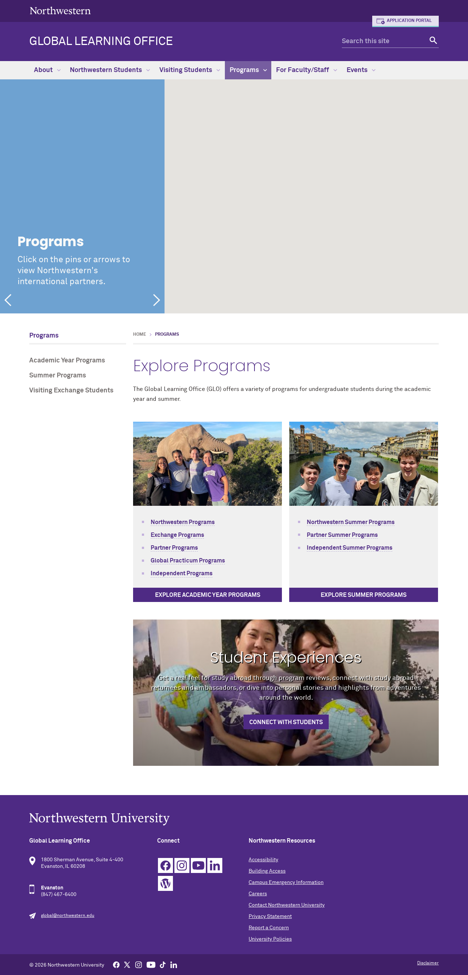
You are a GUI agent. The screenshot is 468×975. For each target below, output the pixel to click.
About (47, 70)
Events (361, 70)
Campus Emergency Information (286, 882)
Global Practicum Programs (188, 561)
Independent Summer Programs (349, 548)
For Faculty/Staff (306, 70)
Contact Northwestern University (287, 905)
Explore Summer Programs (364, 595)
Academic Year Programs (67, 360)
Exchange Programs (177, 535)
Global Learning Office (101, 42)
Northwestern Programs (183, 522)
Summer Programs (57, 375)
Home (139, 334)
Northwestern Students (110, 70)
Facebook (165, 865)
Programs (248, 70)
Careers (258, 893)
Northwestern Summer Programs (351, 522)
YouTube (198, 865)
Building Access (267, 871)
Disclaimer (428, 963)
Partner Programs (174, 548)
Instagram (181, 865)
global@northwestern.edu (67, 916)
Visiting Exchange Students (71, 390)
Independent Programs (181, 573)
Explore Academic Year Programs (207, 595)
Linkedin (214, 865)
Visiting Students (189, 70)
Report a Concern (269, 927)
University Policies (270, 939)
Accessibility (263, 859)
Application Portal (409, 21)
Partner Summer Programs (342, 535)
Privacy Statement (270, 916)
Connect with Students (286, 722)
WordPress (165, 883)
